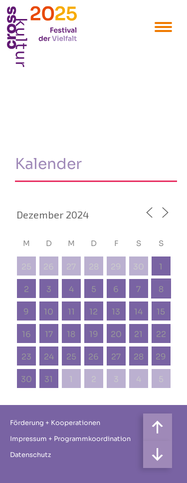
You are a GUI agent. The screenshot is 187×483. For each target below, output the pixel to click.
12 (93, 311)
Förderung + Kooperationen (55, 422)
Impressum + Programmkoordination (70, 438)
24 (49, 357)
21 (138, 334)
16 (26, 334)
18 (71, 334)
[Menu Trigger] (163, 26)
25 (26, 267)
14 (138, 311)
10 (48, 311)
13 (116, 311)
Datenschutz (30, 454)
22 (161, 334)
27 (71, 267)
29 (116, 267)
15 (161, 311)
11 (71, 311)
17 (49, 334)
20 (116, 334)
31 (48, 379)
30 (138, 267)
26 (48, 267)
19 (93, 334)
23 (26, 357)
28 (94, 267)
